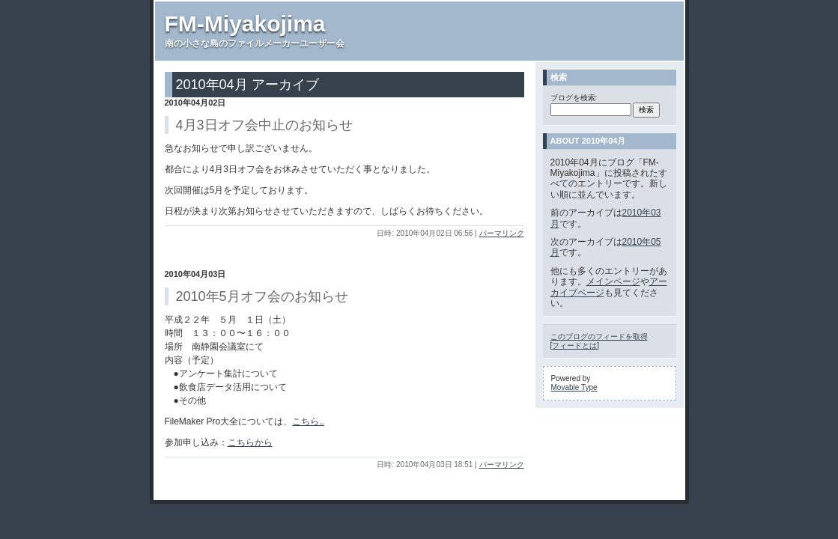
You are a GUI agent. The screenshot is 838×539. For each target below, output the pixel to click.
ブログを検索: (574, 98)
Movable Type (574, 387)
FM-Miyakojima (245, 23)
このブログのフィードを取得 (599, 336)
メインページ (613, 281)
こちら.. (308, 421)
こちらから (250, 442)
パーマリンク (501, 233)
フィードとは (574, 345)
